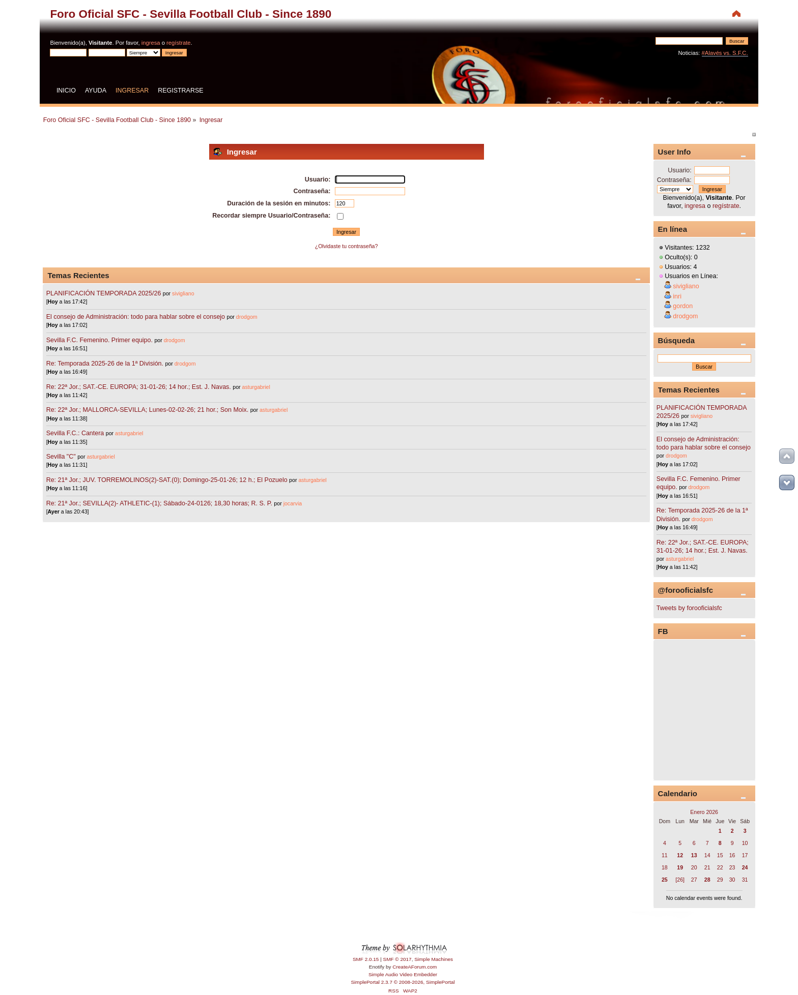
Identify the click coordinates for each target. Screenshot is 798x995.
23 (732, 867)
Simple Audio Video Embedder (402, 974)
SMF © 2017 (397, 959)
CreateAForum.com (414, 967)
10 (745, 843)
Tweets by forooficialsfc (689, 608)
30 (732, 880)
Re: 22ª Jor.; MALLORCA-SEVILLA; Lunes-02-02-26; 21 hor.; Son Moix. (147, 409)
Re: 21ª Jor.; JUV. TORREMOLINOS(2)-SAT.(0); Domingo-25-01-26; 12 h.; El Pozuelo (167, 480)
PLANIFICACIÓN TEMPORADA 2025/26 (103, 293)
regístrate (178, 43)
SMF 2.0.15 (366, 959)
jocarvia (292, 503)
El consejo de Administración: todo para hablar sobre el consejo (135, 316)
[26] (680, 880)
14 (707, 855)
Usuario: (679, 170)
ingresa (150, 43)
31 (745, 880)
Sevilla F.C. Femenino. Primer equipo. (99, 340)
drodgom (247, 317)
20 (694, 867)
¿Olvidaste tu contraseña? (346, 246)
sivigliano (183, 293)
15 (720, 855)
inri (677, 296)
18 (665, 867)
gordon (683, 306)
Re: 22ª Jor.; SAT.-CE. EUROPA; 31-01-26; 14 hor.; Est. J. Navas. (138, 386)
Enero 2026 (704, 812)
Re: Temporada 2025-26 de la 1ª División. (104, 363)
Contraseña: (674, 180)
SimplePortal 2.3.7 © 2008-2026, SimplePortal (402, 982)
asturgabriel (256, 387)
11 (665, 855)
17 (745, 855)
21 (707, 867)
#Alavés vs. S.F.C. (725, 53)
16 (732, 855)
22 (720, 867)
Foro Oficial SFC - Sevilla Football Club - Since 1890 (190, 14)
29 (720, 880)
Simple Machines (433, 959)
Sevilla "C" (62, 456)
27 (694, 880)
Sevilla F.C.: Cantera (76, 433)
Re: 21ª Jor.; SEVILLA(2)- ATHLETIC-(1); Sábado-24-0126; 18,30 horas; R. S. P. (159, 503)
